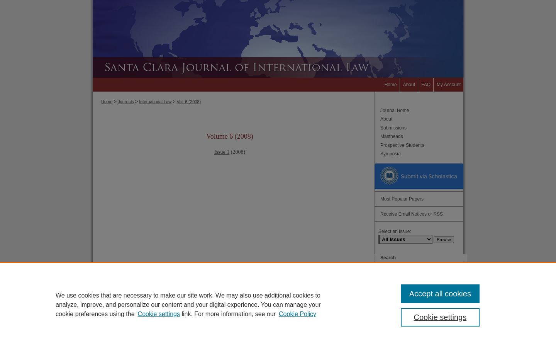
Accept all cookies (440, 293)
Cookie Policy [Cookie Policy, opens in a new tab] (297, 314)
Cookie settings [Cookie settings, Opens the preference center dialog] (440, 317)
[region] (278, 304)
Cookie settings (159, 314)
